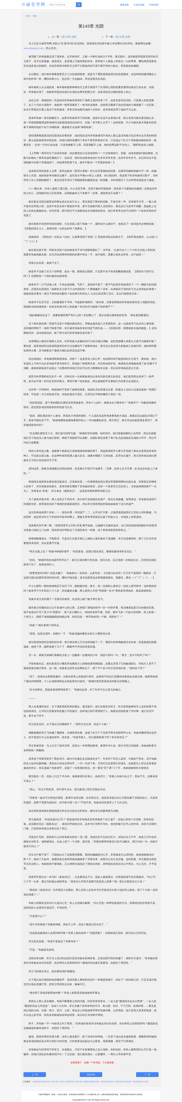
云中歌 (76, 1082)
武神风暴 (36, 1082)
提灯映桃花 (137, 1082)
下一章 (147, 1074)
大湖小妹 (54, 1082)
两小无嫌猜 (84, 1082)
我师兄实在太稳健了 (124, 1082)
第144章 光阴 (123, 36)
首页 (28, 16)
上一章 (35, 1074)
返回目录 (91, 1074)
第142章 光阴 (69, 36)
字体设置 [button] (154, 5)
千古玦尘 (62, 1082)
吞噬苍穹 (69, 1082)
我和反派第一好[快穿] (98, 1082)
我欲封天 (111, 1082)
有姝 (35, 16)
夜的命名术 (45, 1082)
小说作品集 (139, 5)
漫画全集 (124, 5)
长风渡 (145, 1082)
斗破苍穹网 (33, 4)
